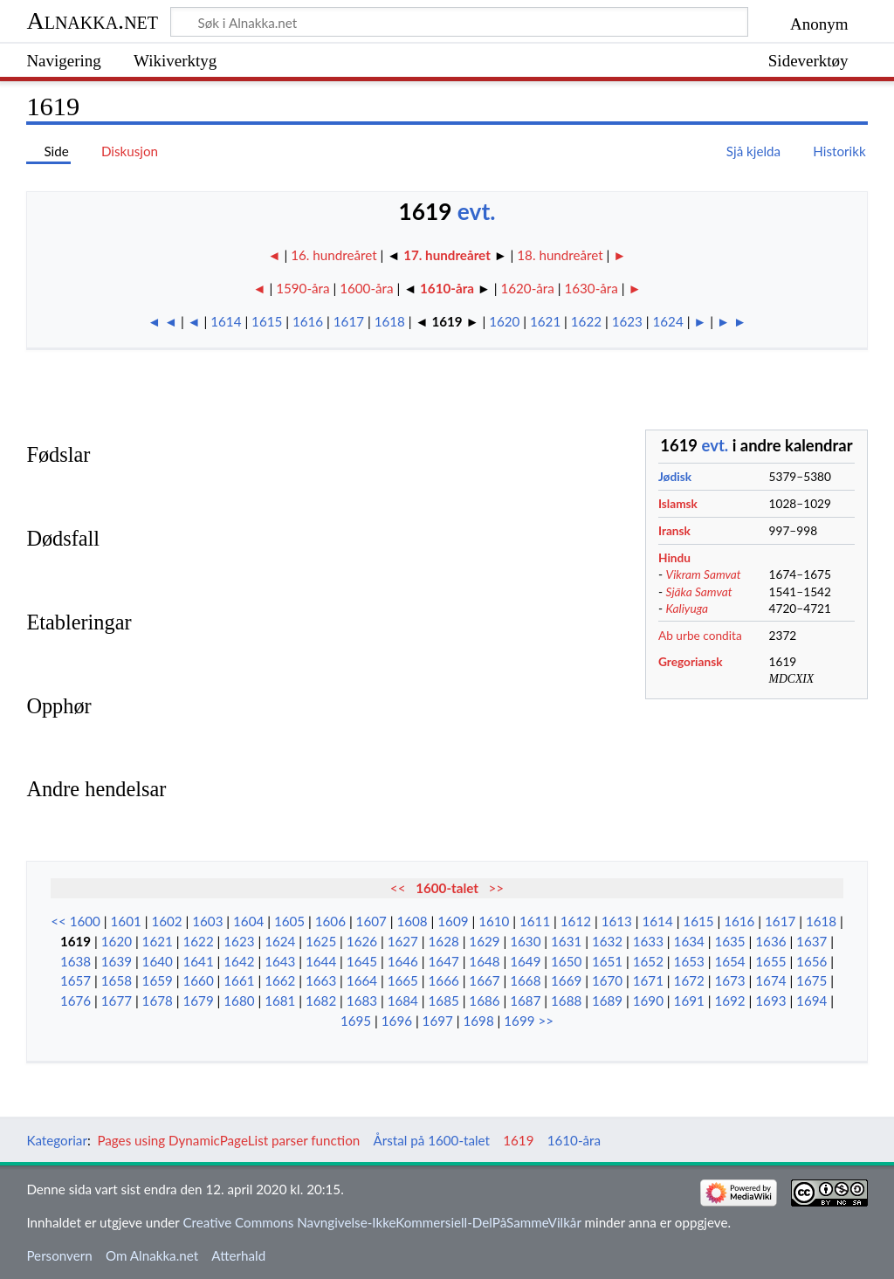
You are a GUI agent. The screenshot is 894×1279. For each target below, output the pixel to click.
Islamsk (678, 503)
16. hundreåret (335, 255)
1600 (85, 921)
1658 (116, 980)
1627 (403, 941)
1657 (75, 980)
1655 (770, 961)
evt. (476, 211)
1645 (362, 961)
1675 (811, 980)
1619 (75, 941)
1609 (452, 921)
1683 (362, 1000)
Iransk (674, 530)
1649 (525, 961)
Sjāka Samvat (699, 591)
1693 (770, 1000)
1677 (116, 1000)
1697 (438, 1020)
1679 (197, 1000)
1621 (545, 321)
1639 (116, 961)
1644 (321, 961)
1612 (575, 921)
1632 (607, 941)
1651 (607, 961)
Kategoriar (56, 1140)
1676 (75, 1000)
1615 (266, 321)
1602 (166, 921)
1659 (157, 980)
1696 (397, 1020)
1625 (321, 941)
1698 (478, 1020)
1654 (729, 961)
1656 (811, 961)
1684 (403, 1000)
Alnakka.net (92, 20)
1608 (411, 921)
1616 (307, 321)
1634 (689, 941)
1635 (729, 941)
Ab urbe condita (700, 635)
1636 (770, 941)
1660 (197, 980)
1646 (403, 961)
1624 (668, 321)
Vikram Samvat (703, 574)
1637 (811, 941)
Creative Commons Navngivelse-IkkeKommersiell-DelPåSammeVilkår (381, 1222)
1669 (566, 980)
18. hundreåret (559, 255)
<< (398, 888)
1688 (566, 1000)
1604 (248, 921)
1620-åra (527, 288)
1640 (157, 961)
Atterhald (238, 1255)
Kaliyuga (687, 608)
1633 (648, 941)
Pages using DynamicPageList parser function (228, 1140)
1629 (484, 941)
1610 (493, 921)
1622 (586, 321)
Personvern (59, 1255)
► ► (731, 321)
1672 (689, 980)
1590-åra (302, 288)
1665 (403, 980)
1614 (225, 321)
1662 (280, 980)
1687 (525, 1000)
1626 (362, 941)
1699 (519, 1020)
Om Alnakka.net (152, 1255)
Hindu (674, 557)
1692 (729, 1000)
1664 (362, 980)
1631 (566, 941)
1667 (484, 980)
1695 (355, 1020)
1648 (484, 961)
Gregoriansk (690, 661)
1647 (444, 961)
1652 (648, 961)
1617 (349, 321)
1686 (484, 1000)
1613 (617, 921)
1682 (321, 1000)
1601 (126, 921)
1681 (280, 1000)
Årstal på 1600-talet (431, 1140)
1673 (729, 980)
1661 (239, 980)
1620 (504, 321)
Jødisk (674, 476)
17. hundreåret (447, 255)
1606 (330, 921)
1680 (239, 1000)
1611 (534, 921)
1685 (444, 1000)
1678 (157, 1000)
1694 (811, 1000)
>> (497, 888)
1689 (607, 1000)
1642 (239, 961)
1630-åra (590, 288)
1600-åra (366, 288)
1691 (689, 1000)
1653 (689, 961)
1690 (648, 1000)
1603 (207, 921)
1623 (627, 321)
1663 (321, 980)
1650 (566, 961)
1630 (525, 941)
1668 (525, 980)
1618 (390, 321)
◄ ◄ (162, 321)
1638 (75, 961)
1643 (280, 961)
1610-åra (447, 288)
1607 (371, 921)
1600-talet (447, 888)
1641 (197, 961)
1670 (607, 980)
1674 (770, 980)
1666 (444, 980)
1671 (648, 980)
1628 (444, 941)
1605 (289, 921)
